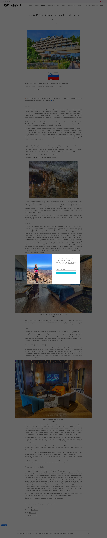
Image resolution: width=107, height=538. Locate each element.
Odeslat (66, 272)
